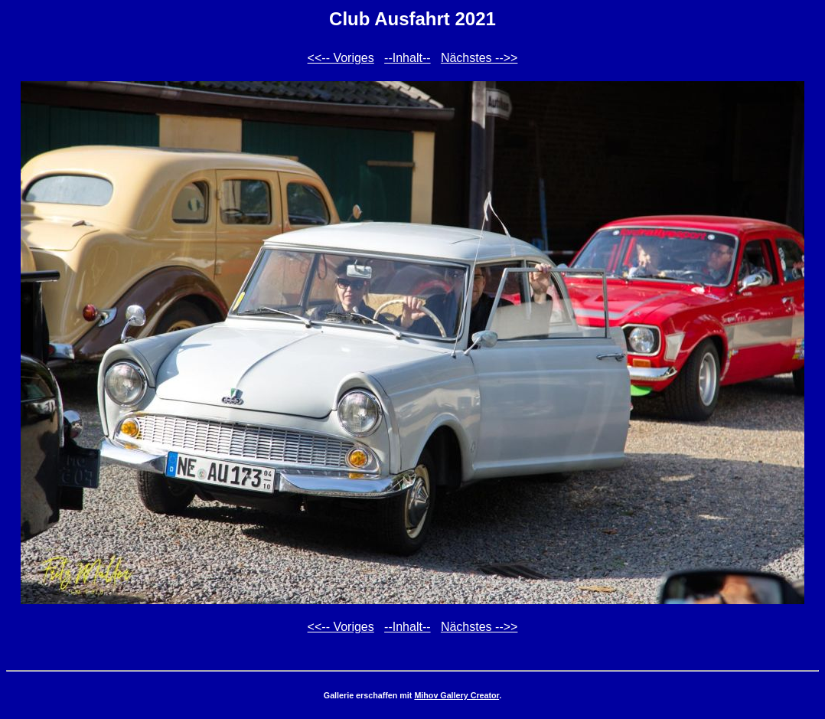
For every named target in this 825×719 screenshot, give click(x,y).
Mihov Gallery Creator (456, 695)
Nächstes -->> (479, 57)
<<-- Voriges (341, 57)
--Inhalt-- (407, 57)
